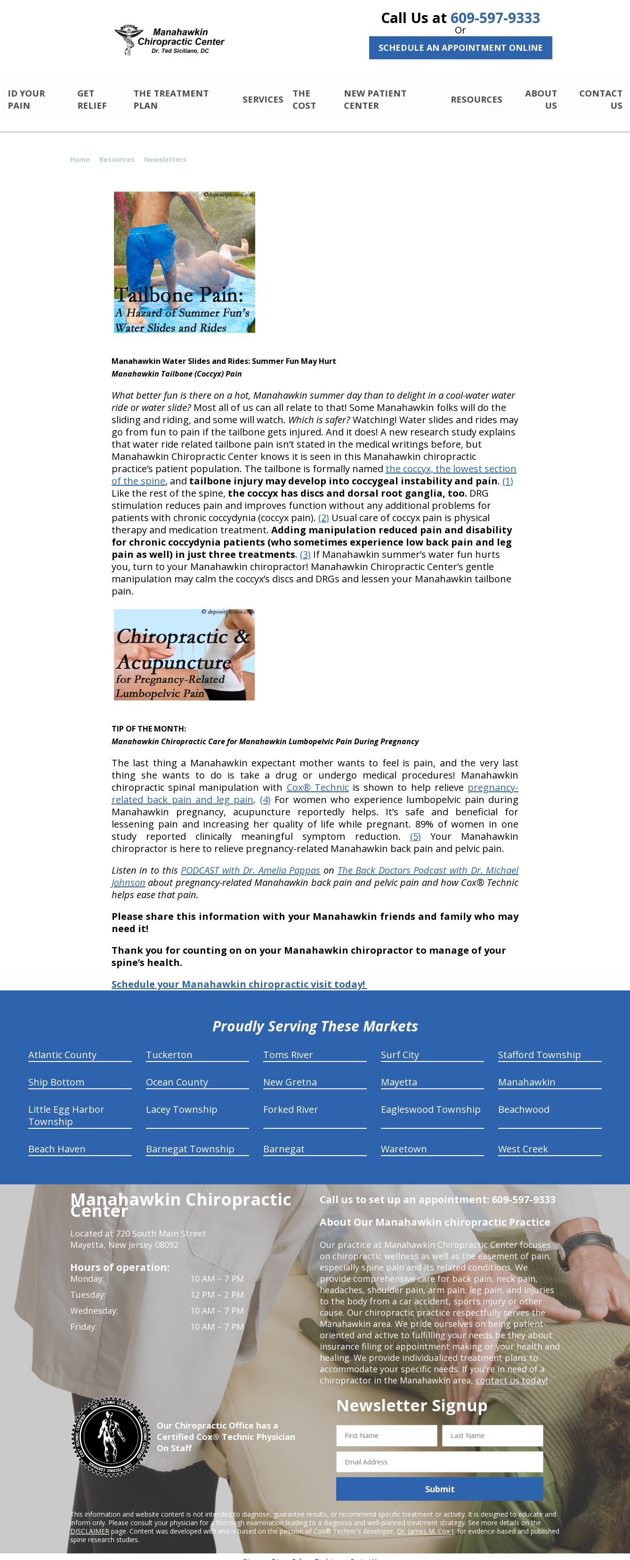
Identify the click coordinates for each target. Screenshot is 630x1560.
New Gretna (290, 1074)
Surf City (400, 1046)
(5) (415, 828)
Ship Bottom (56, 1074)
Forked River (290, 1101)
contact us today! (511, 1372)
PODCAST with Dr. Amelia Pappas (250, 862)
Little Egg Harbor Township (66, 1107)
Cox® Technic (318, 779)
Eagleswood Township (431, 1101)
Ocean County (177, 1074)
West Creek (523, 1140)
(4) (265, 791)
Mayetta (399, 1074)
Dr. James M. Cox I (425, 1523)
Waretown (404, 1140)
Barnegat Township (190, 1140)
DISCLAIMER (89, 1523)
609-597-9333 (495, 17)
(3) (305, 546)
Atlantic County (62, 1046)
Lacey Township (182, 1101)
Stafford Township (539, 1046)
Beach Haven (57, 1140)
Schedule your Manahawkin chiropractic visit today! (239, 976)
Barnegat (284, 1140)
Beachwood (523, 1101)
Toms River (288, 1046)
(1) (507, 472)
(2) (323, 509)
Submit (440, 1481)
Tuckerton (169, 1046)
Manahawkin (527, 1074)
